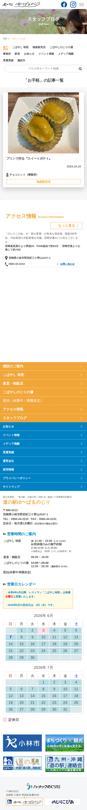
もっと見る (66, 226)
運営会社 (8, 460)
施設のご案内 (13, 366)
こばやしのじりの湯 (61, 47)
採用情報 (8, 469)
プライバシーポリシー (17, 478)
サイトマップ (11, 486)
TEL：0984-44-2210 (16, 519)
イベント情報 (46, 53)
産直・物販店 (13, 383)
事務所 (7, 53)
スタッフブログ (15, 418)
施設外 (21, 60)
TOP (5, 39)
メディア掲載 (66, 53)
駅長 (17, 53)
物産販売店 (39, 47)
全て (5, 47)
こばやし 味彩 (20, 47)
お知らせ (29, 53)
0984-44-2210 (17, 263)
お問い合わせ (67, 264)
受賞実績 (8, 60)
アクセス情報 (13, 409)
